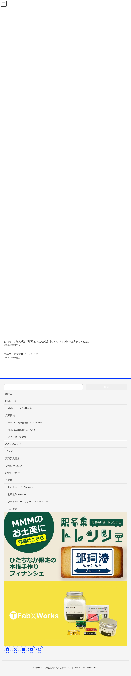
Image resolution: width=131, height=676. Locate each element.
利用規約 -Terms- (17, 494)
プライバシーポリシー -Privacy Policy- (28, 501)
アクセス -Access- (17, 437)
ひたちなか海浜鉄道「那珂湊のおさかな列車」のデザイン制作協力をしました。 (47, 341)
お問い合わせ (12, 472)
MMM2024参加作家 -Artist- (22, 429)
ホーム (8, 393)
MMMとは (10, 401)
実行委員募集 (12, 458)
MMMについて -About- (20, 408)
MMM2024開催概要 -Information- (25, 422)
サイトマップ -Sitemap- (20, 487)
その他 (8, 480)
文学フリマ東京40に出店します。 (22, 354)
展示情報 (10, 415)
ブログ (8, 451)
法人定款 (12, 508)
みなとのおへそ (13, 444)
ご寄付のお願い (13, 465)
